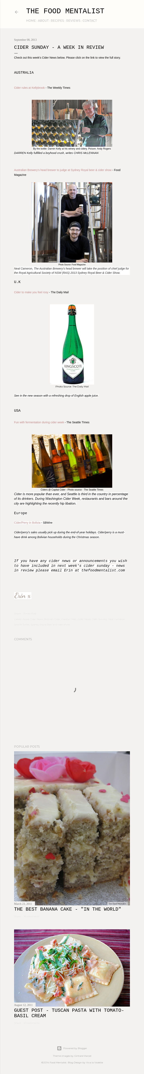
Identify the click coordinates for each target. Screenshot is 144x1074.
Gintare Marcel (82, 1055)
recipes (57, 20)
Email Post (30, 613)
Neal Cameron (116, 619)
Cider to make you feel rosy (31, 292)
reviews (73, 20)
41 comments (31, 1022)
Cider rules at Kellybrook (29, 87)
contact (90, 20)
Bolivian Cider (52, 619)
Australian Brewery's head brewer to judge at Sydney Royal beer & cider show (63, 170)
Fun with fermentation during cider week (39, 422)
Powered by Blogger (72, 1048)
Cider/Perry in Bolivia (27, 522)
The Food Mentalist (65, 11)
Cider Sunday (99, 619)
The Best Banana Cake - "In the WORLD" (67, 909)
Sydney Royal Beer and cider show (50, 624)
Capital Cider (68, 619)
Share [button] (17, 613)
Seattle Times (21, 624)
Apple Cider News (33, 619)
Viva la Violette (94, 1062)
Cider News (84, 619)
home (31, 20)
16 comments (31, 916)
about (43, 20)
